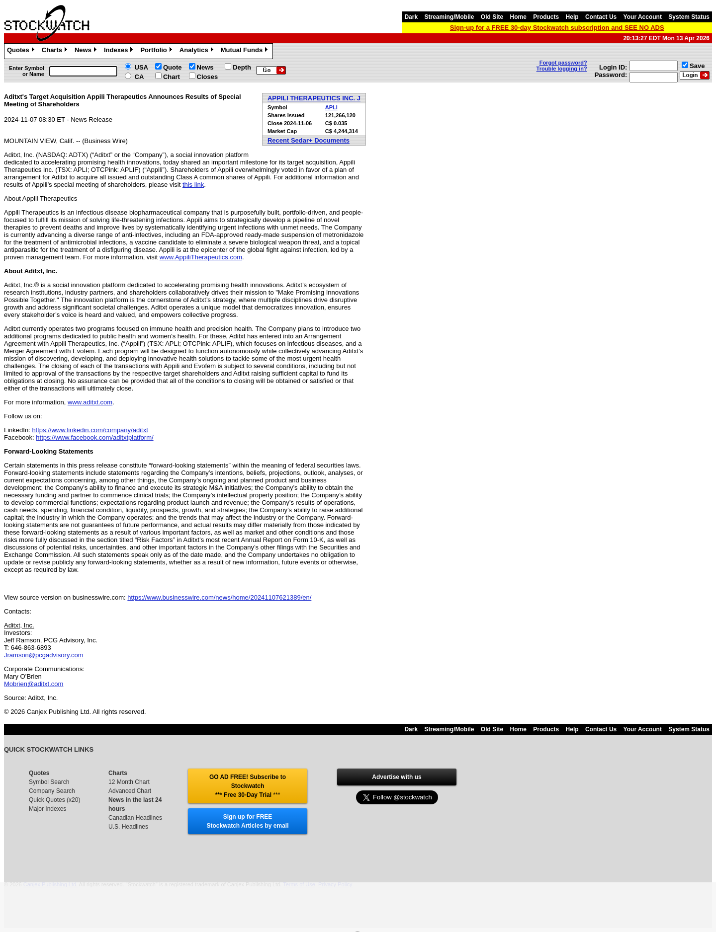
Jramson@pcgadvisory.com (44, 655)
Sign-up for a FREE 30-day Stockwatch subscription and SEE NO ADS (557, 27)
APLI (331, 107)
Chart (171, 76)
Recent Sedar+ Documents (309, 140)
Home (518, 16)
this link (193, 184)
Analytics (197, 51)
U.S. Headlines (128, 826)
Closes (207, 76)
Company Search (52, 790)
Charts (56, 51)
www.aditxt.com (90, 402)
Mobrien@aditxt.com (33, 684)
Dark (411, 16)
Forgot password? (563, 63)
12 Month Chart (129, 781)
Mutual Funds (245, 51)
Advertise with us (396, 777)
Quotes (22, 51)
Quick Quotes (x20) (54, 799)
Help (572, 16)
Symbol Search (49, 781)
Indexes (119, 51)
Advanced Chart (129, 790)
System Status (689, 16)
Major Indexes (47, 808)
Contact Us (601, 16)
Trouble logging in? (562, 69)
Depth (242, 67)
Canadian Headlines (135, 817)
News (87, 51)
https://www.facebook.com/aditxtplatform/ (94, 437)
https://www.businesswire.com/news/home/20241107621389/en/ (219, 597)
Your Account (643, 16)
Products (546, 16)
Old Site (492, 16)
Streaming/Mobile (449, 16)
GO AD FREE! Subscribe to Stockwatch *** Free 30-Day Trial (247, 786)
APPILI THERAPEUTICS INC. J (314, 98)
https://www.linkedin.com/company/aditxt (90, 430)
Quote (172, 67)
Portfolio (157, 51)
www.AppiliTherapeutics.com (201, 257)
